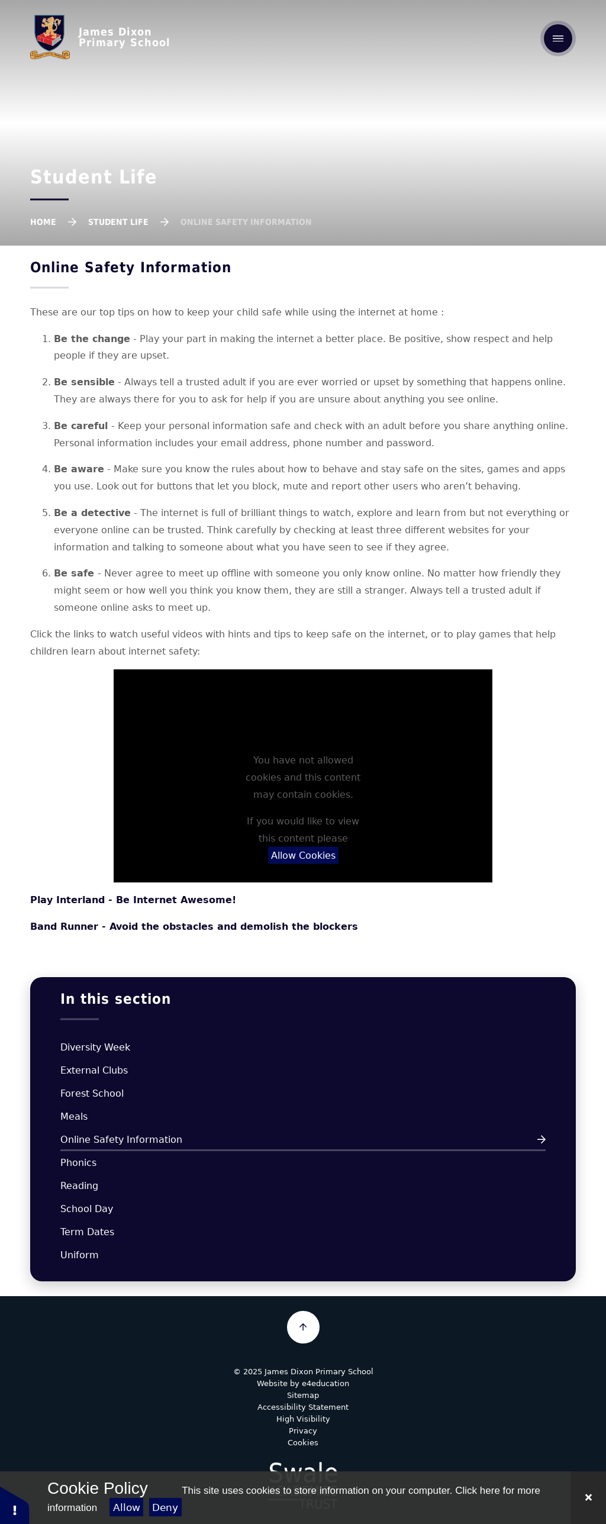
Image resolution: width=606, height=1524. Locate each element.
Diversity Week (95, 1047)
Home (43, 222)
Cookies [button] (303, 1442)
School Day (86, 1208)
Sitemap (303, 1395)
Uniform (79, 1255)
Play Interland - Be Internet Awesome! (133, 900)
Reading (79, 1185)
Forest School (92, 1093)
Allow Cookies (303, 855)
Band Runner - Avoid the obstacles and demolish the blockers (194, 926)
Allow (126, 1507)
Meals (74, 1116)
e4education (325, 1383)
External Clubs (94, 1070)
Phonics (78, 1162)
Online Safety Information (246, 222)
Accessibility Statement (303, 1407)
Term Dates (87, 1232)
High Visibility (303, 1419)
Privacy (303, 1430)
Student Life (118, 222)
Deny (165, 1507)
